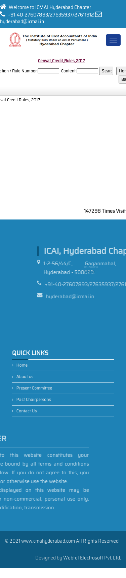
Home (30, 369)
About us (32, 378)
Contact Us (34, 405)
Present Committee (40, 386)
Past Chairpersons (39, 396)
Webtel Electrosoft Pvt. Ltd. (92, 558)
